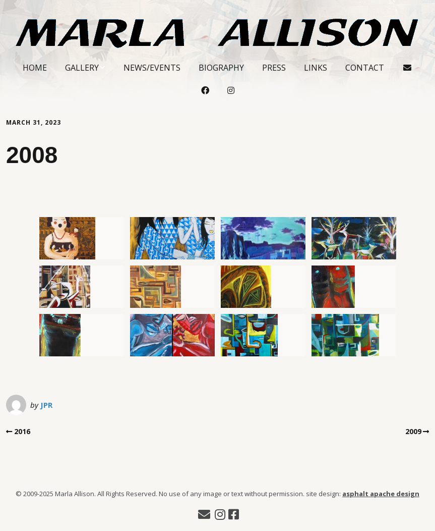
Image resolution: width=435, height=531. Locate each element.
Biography (221, 67)
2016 (22, 431)
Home (35, 67)
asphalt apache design (380, 493)
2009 (413, 431)
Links (315, 67)
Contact (364, 67)
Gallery (82, 67)
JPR (46, 405)
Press (274, 67)
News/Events (151, 67)
